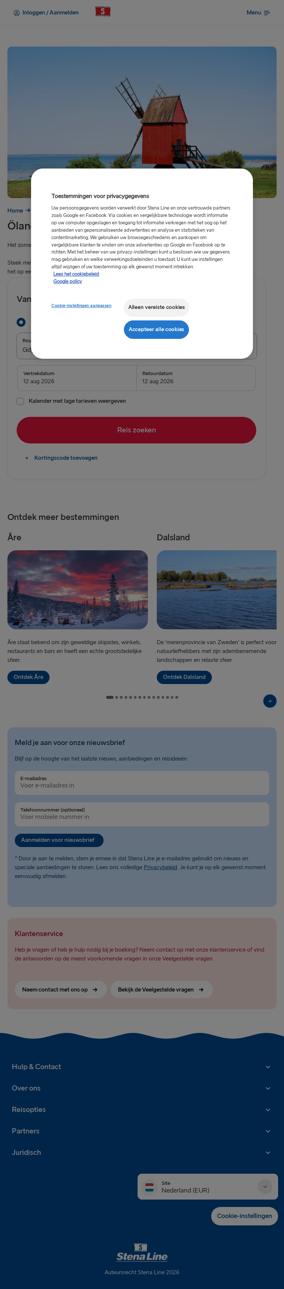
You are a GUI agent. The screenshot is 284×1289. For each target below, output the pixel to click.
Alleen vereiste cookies (156, 307)
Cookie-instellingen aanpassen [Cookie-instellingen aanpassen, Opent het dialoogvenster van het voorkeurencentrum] (81, 305)
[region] (142, 264)
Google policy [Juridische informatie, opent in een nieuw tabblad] (67, 282)
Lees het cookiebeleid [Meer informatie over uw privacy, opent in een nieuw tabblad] (76, 274)
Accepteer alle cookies (156, 329)
